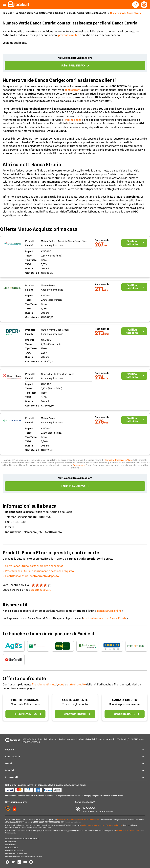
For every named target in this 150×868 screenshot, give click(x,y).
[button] (4, 5)
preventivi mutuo (68, 35)
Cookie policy (10, 844)
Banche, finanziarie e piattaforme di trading (39, 13)
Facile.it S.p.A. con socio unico (127, 830)
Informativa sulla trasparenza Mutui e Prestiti (23, 856)
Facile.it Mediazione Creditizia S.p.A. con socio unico (101, 825)
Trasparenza (79, 465)
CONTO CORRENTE (75, 700)
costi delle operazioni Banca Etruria (104, 618)
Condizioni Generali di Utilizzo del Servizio (22, 838)
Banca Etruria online (109, 610)
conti (61, 684)
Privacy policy (10, 841)
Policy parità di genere (14, 850)
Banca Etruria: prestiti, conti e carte (86, 13)
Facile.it (7, 13)
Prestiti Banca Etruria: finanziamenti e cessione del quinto (39, 571)
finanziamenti (40, 684)
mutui (53, 684)
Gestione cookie (11, 847)
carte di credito (76, 684)
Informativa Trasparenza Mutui (118, 460)
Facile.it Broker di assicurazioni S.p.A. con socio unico (78, 820)
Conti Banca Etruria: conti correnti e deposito (32, 576)
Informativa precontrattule (16, 853)
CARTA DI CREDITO (124, 700)
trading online (73, 119)
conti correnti (72, 89)
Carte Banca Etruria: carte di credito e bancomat (34, 566)
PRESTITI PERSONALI (25, 700)
